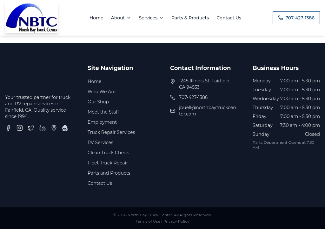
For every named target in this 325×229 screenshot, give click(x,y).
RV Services (100, 142)
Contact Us (228, 18)
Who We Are (102, 91)
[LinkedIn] (42, 128)
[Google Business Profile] (54, 128)
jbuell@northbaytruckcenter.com (207, 111)
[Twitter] (31, 128)
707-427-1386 (296, 18)
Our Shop (98, 102)
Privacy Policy (176, 221)
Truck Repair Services (111, 132)
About (121, 18)
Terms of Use (148, 221)
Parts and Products (109, 173)
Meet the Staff (103, 112)
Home (96, 18)
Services (151, 18)
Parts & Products (190, 18)
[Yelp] (65, 128)
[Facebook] (8, 128)
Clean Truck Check (108, 153)
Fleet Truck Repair (108, 163)
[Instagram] (20, 128)
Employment (102, 122)
